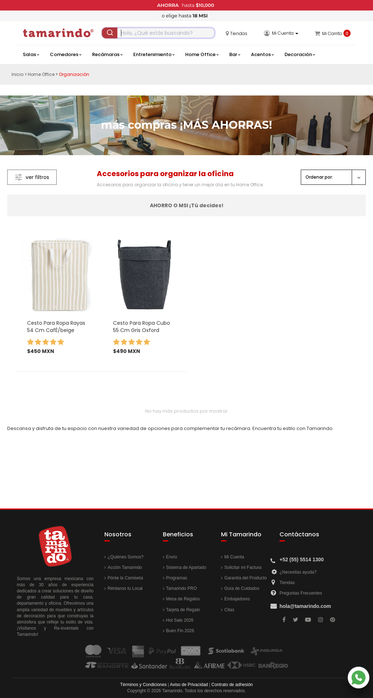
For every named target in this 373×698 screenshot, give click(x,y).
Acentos (262, 54)
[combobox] (158, 32)
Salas (31, 54)
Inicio (17, 74)
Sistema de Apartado (186, 567)
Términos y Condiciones (143, 684)
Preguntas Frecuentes (300, 593)
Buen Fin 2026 (180, 630)
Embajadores (237, 598)
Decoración (300, 54)
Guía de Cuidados (241, 588)
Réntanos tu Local (125, 588)
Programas (176, 577)
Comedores (65, 54)
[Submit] (110, 32)
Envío (171, 556)
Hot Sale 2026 (180, 620)
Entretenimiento (153, 54)
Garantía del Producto (245, 577)
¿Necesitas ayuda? (298, 572)
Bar (234, 54)
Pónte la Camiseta (125, 577)
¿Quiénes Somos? (125, 556)
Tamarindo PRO (181, 588)
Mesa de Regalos (183, 598)
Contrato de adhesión (232, 684)
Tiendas (287, 582)
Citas (229, 609)
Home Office (201, 54)
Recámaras (107, 54)
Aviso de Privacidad (189, 684)
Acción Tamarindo (125, 567)
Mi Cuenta (234, 556)
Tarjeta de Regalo (183, 609)
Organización (74, 74)
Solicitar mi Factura (242, 567)
